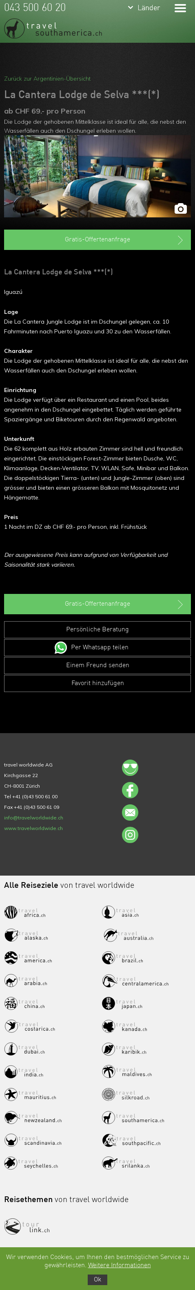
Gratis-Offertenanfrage (125, 240)
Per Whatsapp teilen (100, 647)
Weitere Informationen (119, 1265)
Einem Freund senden (97, 665)
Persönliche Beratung (97, 629)
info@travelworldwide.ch (33, 818)
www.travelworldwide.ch (33, 828)
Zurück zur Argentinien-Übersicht (47, 78)
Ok (97, 1280)
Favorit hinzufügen (97, 683)
